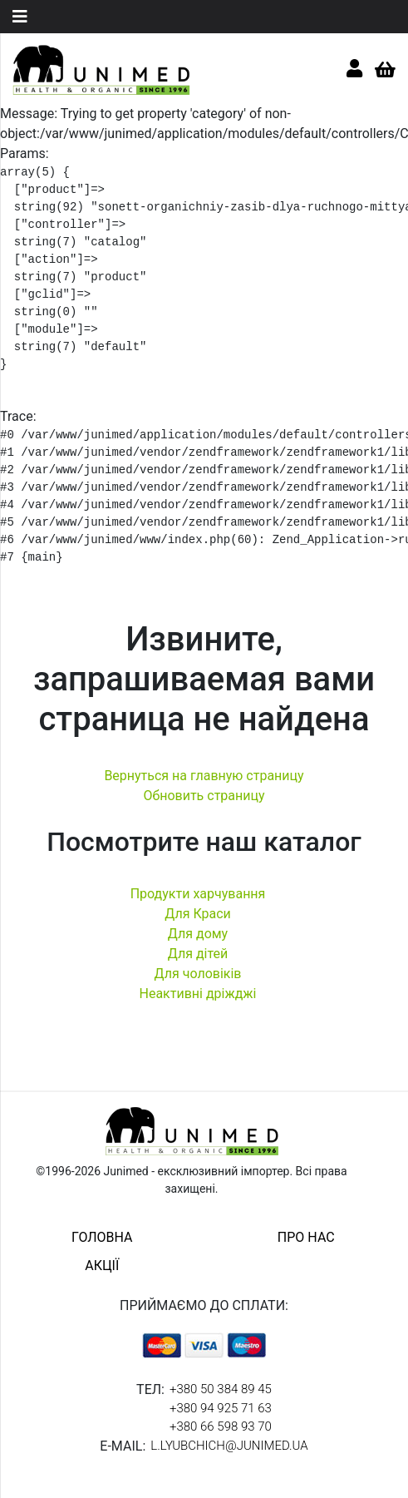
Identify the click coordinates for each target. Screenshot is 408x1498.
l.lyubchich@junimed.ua (228, 1445)
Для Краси (198, 914)
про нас (306, 1237)
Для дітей (198, 954)
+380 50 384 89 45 (221, 1389)
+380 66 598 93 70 (221, 1426)
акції (102, 1265)
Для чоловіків (198, 973)
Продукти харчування (198, 894)
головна (101, 1237)
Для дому (198, 934)
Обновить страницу (203, 795)
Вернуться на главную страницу (203, 776)
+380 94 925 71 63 (221, 1408)
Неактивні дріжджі (197, 993)
